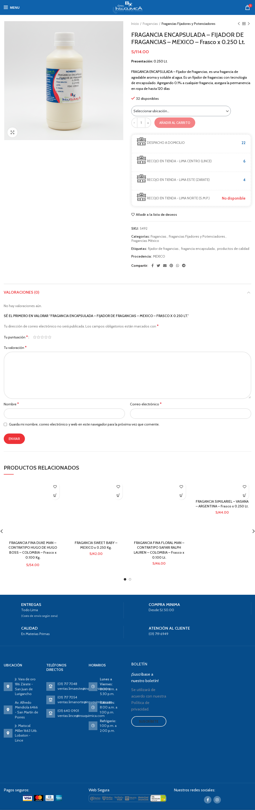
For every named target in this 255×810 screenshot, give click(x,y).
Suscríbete (149, 721)
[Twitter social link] (158, 265)
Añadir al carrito (174, 123)
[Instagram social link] (217, 800)
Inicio (135, 24)
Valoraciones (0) (21, 292)
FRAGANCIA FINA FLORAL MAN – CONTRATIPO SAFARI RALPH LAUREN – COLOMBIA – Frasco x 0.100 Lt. (159, 550)
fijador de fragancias (163, 249)
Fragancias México (145, 241)
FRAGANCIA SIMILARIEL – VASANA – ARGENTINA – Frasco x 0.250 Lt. (222, 504)
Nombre (11, 404)
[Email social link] (165, 265)
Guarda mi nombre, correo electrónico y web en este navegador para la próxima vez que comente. (84, 424)
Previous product (238, 23)
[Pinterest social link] (171, 265)
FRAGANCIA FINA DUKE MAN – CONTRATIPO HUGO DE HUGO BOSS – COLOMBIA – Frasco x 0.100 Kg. (32, 550)
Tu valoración (15, 347)
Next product (248, 23)
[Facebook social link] (152, 265)
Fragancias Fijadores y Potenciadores (188, 24)
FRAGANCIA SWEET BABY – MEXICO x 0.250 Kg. (96, 545)
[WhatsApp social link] (178, 265)
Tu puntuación (16, 337)
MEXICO (159, 256)
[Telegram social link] (184, 265)
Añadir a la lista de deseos (156, 214)
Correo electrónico (146, 404)
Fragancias (150, 24)
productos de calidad (233, 249)
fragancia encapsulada (198, 249)
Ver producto (55, 495)
